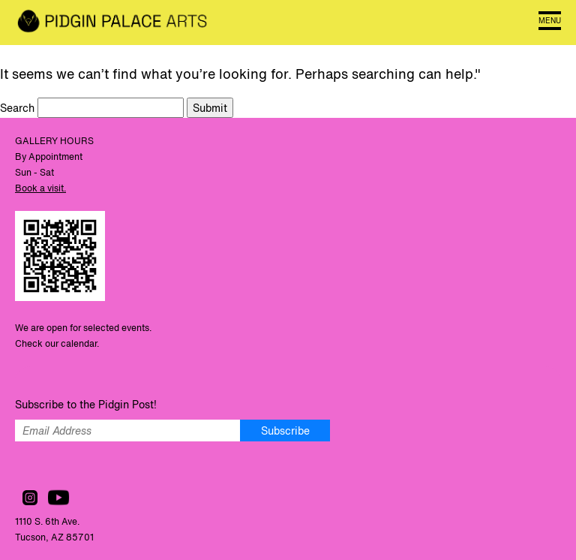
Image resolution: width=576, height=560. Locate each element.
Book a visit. (40, 188)
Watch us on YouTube (58, 497)
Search (19, 108)
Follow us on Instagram (30, 497)
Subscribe (285, 430)
